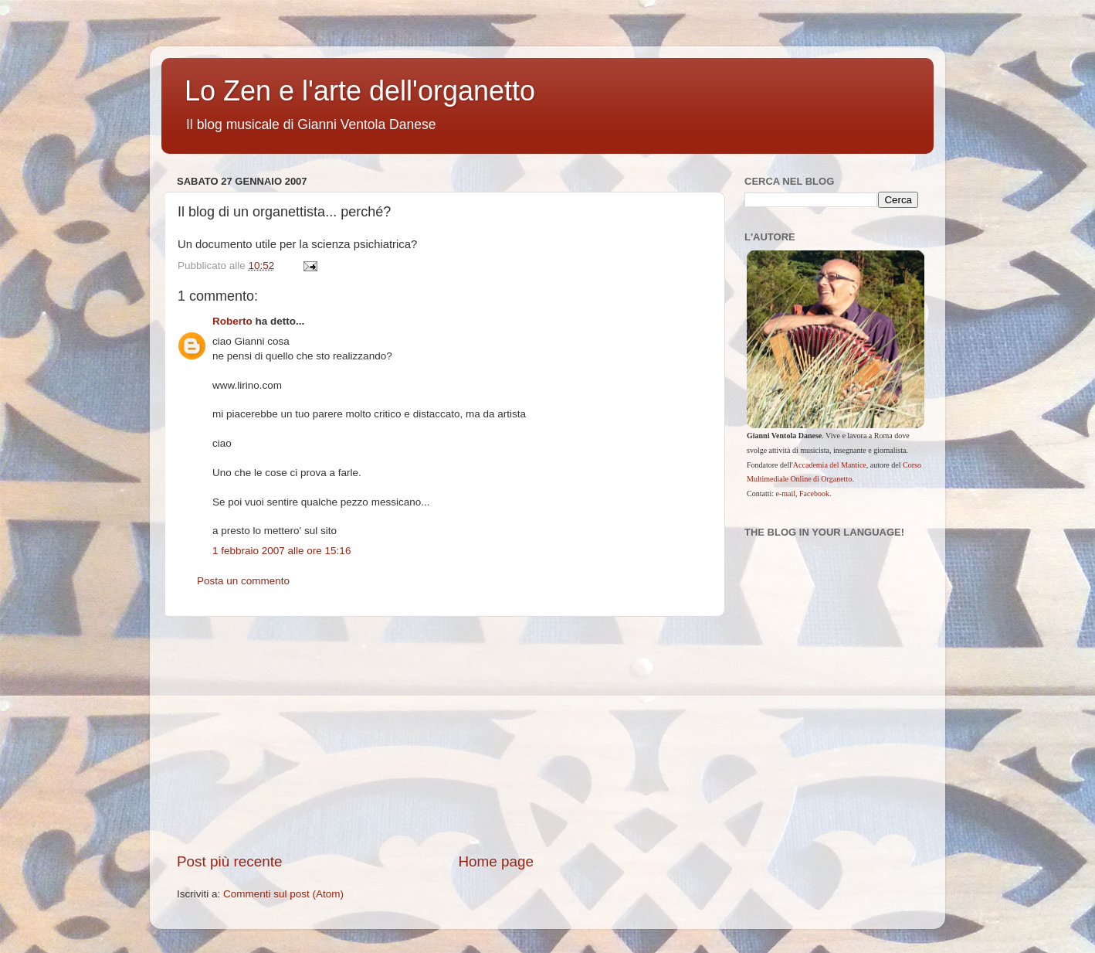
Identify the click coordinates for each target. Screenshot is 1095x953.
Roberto (232, 321)
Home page (496, 861)
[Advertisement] (443, 734)
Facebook (814, 493)
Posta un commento (243, 581)
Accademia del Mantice (829, 465)
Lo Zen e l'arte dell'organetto (360, 91)
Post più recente (230, 861)
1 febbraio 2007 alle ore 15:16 (281, 550)
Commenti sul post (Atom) (283, 894)
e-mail (786, 493)
